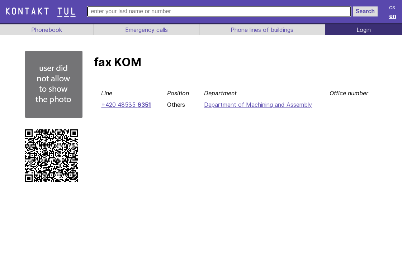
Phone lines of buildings (262, 29)
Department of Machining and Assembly (257, 104)
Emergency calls (145, 29)
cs (392, 7)
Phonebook (46, 29)
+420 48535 (125, 104)
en (393, 15)
